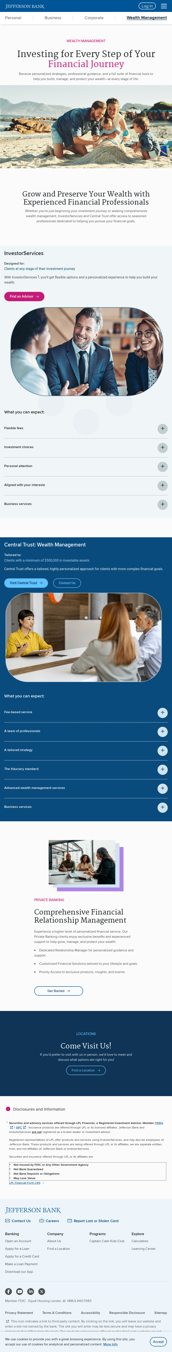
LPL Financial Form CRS (24, 1183)
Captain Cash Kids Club (107, 1241)
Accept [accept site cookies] (158, 1341)
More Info (110, 1344)
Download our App (19, 1271)
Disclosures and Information (39, 1109)
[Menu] (164, 6)
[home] (69, 6)
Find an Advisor (21, 296)
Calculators (140, 1241)
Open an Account (18, 1241)
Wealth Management (147, 17)
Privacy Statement (19, 1312)
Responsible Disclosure (127, 1312)
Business (53, 18)
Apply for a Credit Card (22, 1256)
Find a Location (83, 1070)
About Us (54, 1241)
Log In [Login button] (147, 6)
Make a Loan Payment (21, 1264)
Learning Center (144, 1248)
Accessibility (90, 1312)
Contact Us (67, 583)
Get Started (55, 990)
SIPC (19, 1127)
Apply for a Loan (17, 1248)
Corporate (94, 18)
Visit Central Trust (23, 583)
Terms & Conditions (57, 1312)
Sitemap (160, 1312)
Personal (13, 18)
